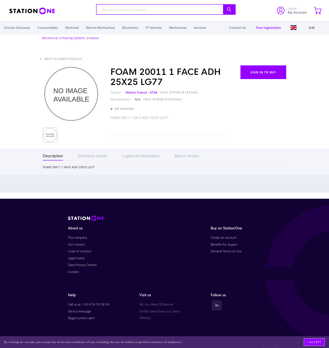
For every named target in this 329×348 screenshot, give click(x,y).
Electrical (72, 27)
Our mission (76, 244)
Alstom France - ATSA (141, 92)
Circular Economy (17, 27)
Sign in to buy (263, 72)
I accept (314, 342)
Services (200, 27)
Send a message (79, 311)
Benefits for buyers (224, 244)
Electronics (130, 27)
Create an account (223, 237)
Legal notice (76, 258)
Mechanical (178, 27)
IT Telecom (154, 27)
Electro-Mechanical (100, 27)
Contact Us (237, 27)
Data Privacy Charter (82, 265)
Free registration (268, 27)
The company (77, 237)
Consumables (47, 27)
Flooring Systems (73, 38)
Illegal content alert (81, 318)
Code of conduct (79, 251)
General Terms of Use (226, 251)
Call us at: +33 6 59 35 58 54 (88, 304)
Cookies (73, 272)
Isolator (94, 38)
